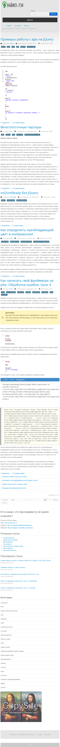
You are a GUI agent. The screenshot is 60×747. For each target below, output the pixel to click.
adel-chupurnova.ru (11, 523)
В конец (4, 503)
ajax (8, 47)
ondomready (11, 200)
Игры (2, 671)
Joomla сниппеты (8, 538)
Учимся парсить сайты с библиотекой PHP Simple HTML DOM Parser (26, 560)
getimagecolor (14, 241)
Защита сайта (5, 647)
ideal (51, 292)
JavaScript (13, 197)
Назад (13, 500)
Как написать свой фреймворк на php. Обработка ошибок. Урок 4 (27, 282)
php (2, 134)
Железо (3, 663)
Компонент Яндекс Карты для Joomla (14, 476)
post (13, 47)
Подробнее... (6, 123)
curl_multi (20, 134)
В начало (5, 500)
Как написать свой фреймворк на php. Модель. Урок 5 (20, 480)
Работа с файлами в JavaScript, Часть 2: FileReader (19, 581)
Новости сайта (5, 639)
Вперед (55, 500)
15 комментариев (18, 276)
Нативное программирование (10, 679)
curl (13, 134)
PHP (11, 131)
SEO (2, 643)
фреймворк (36, 292)
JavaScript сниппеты (9, 550)
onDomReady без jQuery (19, 192)
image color (4, 241)
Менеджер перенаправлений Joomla (14, 488)
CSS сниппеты (8, 548)
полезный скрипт (26, 241)
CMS (2, 623)
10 (45, 500)
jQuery (12, 43)
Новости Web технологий (9, 611)
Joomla (3, 687)
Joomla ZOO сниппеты (10, 540)
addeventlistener (21, 200)
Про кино (4, 675)
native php (21, 292)
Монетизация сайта (7, 655)
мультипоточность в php (32, 134)
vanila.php (45, 292)
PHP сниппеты (8, 542)
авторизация (31, 47)
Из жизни (4, 631)
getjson (23, 47)
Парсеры (4, 619)
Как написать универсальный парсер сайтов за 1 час (20, 574)
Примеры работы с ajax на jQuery (27, 39)
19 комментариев (18, 123)
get (18, 47)
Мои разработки (6, 635)
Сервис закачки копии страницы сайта (14, 484)
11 (49, 500)
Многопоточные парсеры (21, 127)
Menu (30, 20)
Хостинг (3, 667)
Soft (2, 615)
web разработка (6, 659)
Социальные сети (6, 627)
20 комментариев (18, 188)
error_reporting (11, 292)
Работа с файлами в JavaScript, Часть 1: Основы (18, 588)
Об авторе (47, 734)
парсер (8, 134)
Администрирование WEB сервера (12, 651)
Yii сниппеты (7, 544)
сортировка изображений (41, 241)
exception (4, 294)
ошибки (28, 292)
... (41, 500)
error (2, 292)
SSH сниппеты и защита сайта (13, 546)
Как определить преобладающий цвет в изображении (27, 232)
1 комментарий (18, 225)
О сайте (39, 734)
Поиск (33, 11)
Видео (3, 683)
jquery (3, 47)
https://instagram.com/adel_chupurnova (20, 528)
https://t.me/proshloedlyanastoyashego (19, 525)
